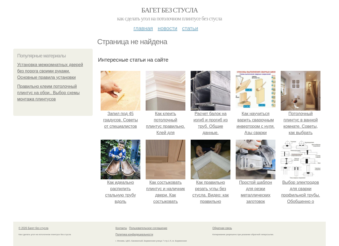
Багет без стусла (169, 10)
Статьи (190, 28)
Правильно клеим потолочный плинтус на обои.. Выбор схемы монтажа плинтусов (48, 92)
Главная (143, 28)
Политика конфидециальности (134, 234)
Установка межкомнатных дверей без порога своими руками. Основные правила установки (50, 71)
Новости (167, 28)
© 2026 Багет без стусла (33, 228)
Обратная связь (222, 228)
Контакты (121, 228)
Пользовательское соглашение (148, 228)
